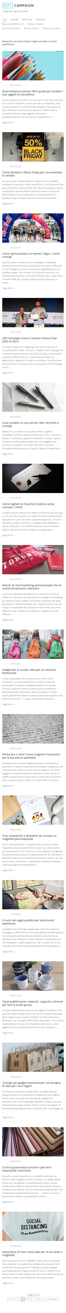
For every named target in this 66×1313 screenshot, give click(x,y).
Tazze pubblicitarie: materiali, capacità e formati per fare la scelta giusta (32, 1003)
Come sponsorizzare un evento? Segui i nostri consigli (31, 255)
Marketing (27, 19)
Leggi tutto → (9, 122)
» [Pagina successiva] (46, 1299)
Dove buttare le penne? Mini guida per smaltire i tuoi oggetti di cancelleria (32, 92)
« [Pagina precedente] (12, 1299)
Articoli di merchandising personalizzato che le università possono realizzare (31, 586)
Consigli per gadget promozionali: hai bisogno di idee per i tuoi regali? (31, 1084)
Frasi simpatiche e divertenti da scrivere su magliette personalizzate (29, 837)
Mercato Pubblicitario (13, 23)
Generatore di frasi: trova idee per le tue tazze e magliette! (32, 1253)
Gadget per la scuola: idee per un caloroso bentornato (29, 671)
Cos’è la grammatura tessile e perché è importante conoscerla (26, 1168)
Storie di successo (52, 28)
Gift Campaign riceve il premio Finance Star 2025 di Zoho (29, 339)
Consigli (14, 19)
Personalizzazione (11, 28)
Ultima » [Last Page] (54, 1299)
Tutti (4, 19)
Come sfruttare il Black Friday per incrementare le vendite (32, 173)
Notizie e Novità (35, 23)
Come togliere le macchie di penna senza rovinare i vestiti (28, 505)
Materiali (40, 19)
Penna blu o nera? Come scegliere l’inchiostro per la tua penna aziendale (31, 755)
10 (38, 1299)
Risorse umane (31, 28)
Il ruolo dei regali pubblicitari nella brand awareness (28, 921)
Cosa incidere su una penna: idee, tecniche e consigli (30, 424)
